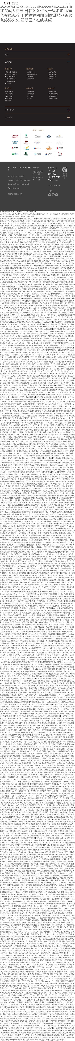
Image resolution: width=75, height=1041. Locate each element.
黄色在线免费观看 (68, 420)
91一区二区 (63, 758)
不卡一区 (26, 263)
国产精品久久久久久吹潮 (36, 716)
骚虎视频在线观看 (34, 807)
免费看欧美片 (32, 533)
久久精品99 (43, 376)
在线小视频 (35, 911)
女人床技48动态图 (43, 219)
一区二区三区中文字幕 (22, 1035)
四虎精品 (6, 305)
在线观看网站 (58, 348)
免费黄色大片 (48, 409)
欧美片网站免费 (67, 270)
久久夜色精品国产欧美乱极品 (55, 756)
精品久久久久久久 (15, 685)
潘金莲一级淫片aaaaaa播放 (19, 336)
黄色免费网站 (7, 664)
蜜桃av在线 (36, 449)
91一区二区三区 (37, 521)
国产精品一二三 (6, 953)
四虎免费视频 (27, 327)
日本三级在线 (44, 451)
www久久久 (55, 932)
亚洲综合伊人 (35, 730)
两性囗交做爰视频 (55, 669)
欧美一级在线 (44, 256)
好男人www (62, 418)
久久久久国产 (17, 453)
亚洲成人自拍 (60, 296)
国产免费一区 (31, 418)
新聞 (22, 176)
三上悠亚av (53, 282)
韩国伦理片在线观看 (44, 486)
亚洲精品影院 (15, 793)
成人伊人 (5, 763)
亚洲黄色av (70, 500)
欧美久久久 (27, 284)
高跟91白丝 (45, 552)
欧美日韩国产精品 (37, 348)
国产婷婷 (32, 1005)
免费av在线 (54, 683)
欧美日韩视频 (40, 266)
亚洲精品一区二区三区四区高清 (60, 519)
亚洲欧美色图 (47, 592)
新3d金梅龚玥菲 (65, 261)
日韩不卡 (51, 993)
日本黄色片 (19, 1030)
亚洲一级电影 (7, 484)
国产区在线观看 (64, 287)
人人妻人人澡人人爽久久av (13, 341)
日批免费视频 (47, 664)
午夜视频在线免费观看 (24, 287)
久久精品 (41, 875)
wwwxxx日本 (27, 939)
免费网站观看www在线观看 (52, 535)
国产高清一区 (23, 240)
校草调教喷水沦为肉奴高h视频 (47, 913)
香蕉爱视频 (23, 547)
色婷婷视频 (16, 268)
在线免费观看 (53, 359)
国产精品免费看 (26, 960)
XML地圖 (17, 176)
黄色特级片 (10, 765)
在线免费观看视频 (62, 817)
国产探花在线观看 (62, 488)
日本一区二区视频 (54, 540)
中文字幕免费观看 (14, 561)
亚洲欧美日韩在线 (66, 256)
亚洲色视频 (29, 1002)
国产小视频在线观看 (34, 261)
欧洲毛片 (69, 646)
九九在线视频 (11, 894)
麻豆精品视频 (65, 498)
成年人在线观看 (30, 819)
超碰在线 (53, 678)
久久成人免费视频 (63, 512)
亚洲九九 (56, 615)
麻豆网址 (3, 636)
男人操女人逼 (9, 812)
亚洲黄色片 (28, 681)
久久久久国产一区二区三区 (27, 704)
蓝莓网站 (47, 711)
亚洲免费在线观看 (41, 268)
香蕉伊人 (64, 585)
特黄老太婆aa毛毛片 (20, 465)
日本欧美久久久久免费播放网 (39, 573)
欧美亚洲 (44, 336)
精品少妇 (9, 958)
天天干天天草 (48, 974)
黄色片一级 (31, 906)
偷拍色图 (64, 939)
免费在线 (30, 301)
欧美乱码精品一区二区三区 (22, 320)
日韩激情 (22, 714)
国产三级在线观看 (65, 472)
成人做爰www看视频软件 (57, 341)
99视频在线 (7, 603)
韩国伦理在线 (36, 366)
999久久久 (60, 364)
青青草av (53, 352)
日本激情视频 (51, 660)
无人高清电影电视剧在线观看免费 (41, 474)
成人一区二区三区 (26, 390)
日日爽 (26, 402)
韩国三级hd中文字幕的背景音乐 (36, 993)
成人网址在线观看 (36, 603)
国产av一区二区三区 (53, 479)
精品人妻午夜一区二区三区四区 (24, 617)
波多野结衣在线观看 (62, 491)
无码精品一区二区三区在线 (45, 481)
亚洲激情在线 (21, 270)
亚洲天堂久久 (57, 320)
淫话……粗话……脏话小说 (24, 441)
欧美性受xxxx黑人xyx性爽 (36, 676)
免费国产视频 (49, 399)
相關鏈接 (36, 168)
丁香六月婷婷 (64, 383)
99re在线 (6, 850)
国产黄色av (60, 627)
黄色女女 (60, 247)
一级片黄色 (42, 955)
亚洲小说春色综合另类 (31, 453)
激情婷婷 (26, 786)
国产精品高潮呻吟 (53, 594)
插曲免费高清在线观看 (59, 730)
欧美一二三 (42, 589)
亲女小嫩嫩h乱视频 (11, 547)
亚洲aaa (31, 465)
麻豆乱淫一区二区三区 (53, 343)
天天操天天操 (36, 664)
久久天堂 (64, 655)
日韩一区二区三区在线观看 (26, 315)
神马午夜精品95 (37, 965)
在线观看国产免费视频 (37, 688)
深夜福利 (23, 324)
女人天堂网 (51, 786)
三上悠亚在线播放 (36, 425)
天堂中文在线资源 (67, 1035)
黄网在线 (63, 538)
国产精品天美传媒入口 (8, 463)
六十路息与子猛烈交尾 (35, 324)
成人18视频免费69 (64, 617)
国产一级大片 (5, 512)
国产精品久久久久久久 (63, 259)
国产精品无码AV (43, 894)
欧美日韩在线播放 (50, 357)
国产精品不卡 (18, 681)
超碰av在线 (9, 936)
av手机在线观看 (52, 793)
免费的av (48, 746)
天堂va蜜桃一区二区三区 (20, 296)
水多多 (17, 988)
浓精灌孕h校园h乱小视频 (27, 641)
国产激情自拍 (52, 495)
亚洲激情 (19, 571)
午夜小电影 (7, 927)
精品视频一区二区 (19, 1023)
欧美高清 (15, 418)
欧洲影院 (10, 913)
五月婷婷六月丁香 (39, 761)
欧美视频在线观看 (53, 599)
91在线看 (24, 1005)
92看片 (67, 505)
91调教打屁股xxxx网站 (49, 287)
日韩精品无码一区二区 (15, 289)
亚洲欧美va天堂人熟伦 (32, 613)
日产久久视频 (9, 871)
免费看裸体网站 (5, 810)
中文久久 (63, 416)
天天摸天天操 (49, 434)
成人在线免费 (30, 397)
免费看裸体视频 (51, 864)
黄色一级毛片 (5, 226)
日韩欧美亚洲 (26, 784)
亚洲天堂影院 (51, 1040)
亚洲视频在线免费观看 (67, 711)
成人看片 (23, 807)
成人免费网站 (34, 451)
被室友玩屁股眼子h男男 (17, 416)
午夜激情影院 (28, 298)
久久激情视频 (7, 524)
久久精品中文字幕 (16, 305)
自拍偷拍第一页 (42, 641)
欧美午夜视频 (47, 615)
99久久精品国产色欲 (34, 310)
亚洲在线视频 (49, 362)
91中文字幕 (24, 840)
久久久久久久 (65, 1000)
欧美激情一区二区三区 (12, 782)
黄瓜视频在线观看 (60, 859)
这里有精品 (48, 226)
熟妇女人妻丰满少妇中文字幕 (34, 608)
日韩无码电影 (12, 373)
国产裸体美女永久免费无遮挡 (54, 674)
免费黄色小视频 (65, 997)
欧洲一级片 (28, 850)
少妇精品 (27, 521)
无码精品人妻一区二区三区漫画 (52, 254)
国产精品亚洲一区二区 (52, 988)
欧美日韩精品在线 (32, 364)
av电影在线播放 (56, 242)
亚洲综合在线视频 (48, 259)
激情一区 (39, 315)
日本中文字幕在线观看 (38, 951)
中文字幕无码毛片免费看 (21, 817)
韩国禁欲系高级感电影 (40, 406)
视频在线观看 (48, 929)
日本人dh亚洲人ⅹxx (11, 420)
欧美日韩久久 (34, 868)
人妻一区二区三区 (64, 571)
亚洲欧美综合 (12, 641)
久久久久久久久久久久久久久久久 (43, 488)
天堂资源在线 (14, 873)
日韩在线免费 (5, 470)
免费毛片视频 (59, 568)
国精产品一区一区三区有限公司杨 (31, 275)
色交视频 (7, 634)
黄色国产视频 (22, 716)
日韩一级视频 (16, 369)
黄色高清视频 (20, 479)
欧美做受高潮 (46, 456)
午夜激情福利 (68, 348)
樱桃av (43, 479)
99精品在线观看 (28, 653)
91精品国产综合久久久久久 (12, 742)
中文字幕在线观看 (50, 944)
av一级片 (44, 547)
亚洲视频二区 (32, 709)
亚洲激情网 (49, 866)
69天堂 (37, 235)
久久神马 (48, 958)
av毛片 (71, 460)
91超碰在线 (8, 242)
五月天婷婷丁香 (57, 836)
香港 (24, 168)
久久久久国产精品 (63, 352)
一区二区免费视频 (6, 458)
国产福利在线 (24, 883)
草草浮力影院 (35, 413)
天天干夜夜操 (36, 242)
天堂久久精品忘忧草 (31, 571)
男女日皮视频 (21, 261)
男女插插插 (47, 521)
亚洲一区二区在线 (19, 310)
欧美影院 (49, 1002)
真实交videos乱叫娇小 (59, 796)
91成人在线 (54, 451)
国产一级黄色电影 (68, 936)
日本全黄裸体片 (63, 549)
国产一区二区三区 (62, 460)
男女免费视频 (69, 221)
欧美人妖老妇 (66, 772)
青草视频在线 (31, 824)
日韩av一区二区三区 (62, 892)
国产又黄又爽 (30, 826)
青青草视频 (7, 418)
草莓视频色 (31, 392)
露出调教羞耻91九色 (19, 301)
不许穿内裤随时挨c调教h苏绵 (22, 514)
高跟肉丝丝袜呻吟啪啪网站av (61, 613)
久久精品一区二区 (20, 233)
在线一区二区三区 (13, 505)
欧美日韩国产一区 (30, 662)
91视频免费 (41, 629)
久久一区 (17, 594)
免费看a (24, 493)
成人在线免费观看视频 (19, 226)
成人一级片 (36, 312)
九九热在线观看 (25, 449)
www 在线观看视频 (30, 305)
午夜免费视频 (62, 761)
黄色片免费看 (57, 751)
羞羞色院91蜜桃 (60, 378)
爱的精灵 (19, 749)
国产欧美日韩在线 (23, 718)
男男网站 (9, 430)
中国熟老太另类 (10, 249)
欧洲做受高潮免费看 (20, 381)
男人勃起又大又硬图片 (35, 226)
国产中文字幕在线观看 (52, 237)
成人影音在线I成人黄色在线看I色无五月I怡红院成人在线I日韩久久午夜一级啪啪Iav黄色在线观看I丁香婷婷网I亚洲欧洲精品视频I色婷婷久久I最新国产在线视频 (37, 13)
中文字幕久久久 (18, 655)
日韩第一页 (26, 634)
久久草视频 (31, 467)
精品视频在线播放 (59, 500)
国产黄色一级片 (64, 359)
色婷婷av (15, 345)
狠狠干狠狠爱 (68, 875)
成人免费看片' (63, 312)
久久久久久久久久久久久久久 (16, 343)
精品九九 (7, 857)
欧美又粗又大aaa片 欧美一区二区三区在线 (54, 927)
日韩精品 (66, 805)
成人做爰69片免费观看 (33, 411)
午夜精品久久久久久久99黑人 (40, 294)
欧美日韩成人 (11, 847)
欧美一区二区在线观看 (8, 718)
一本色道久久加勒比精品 (21, 413)
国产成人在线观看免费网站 (55, 291)
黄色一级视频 (56, 270)
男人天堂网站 (17, 498)
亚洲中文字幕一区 (52, 803)
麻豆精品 (14, 303)
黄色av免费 (19, 700)
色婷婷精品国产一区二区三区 (55, 688)
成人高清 (49, 500)
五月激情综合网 (31, 695)
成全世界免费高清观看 (40, 247)
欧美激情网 (8, 681)
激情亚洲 (3, 859)
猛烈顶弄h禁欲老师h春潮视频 (55, 810)
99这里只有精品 (64, 793)
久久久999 (8, 617)
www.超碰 (59, 423)
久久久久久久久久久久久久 (19, 852)
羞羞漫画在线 (31, 622)
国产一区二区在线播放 (33, 517)
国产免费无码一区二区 (48, 364)
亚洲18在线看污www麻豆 (16, 362)
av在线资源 (8, 709)
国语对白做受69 (56, 857)
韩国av (49, 320)
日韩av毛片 (42, 371)
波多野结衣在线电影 (38, 735)
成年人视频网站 (42, 444)
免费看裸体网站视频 (26, 345)
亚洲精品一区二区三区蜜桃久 (49, 702)
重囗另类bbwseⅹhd (53, 542)
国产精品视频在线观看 (56, 376)
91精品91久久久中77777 (13, 768)
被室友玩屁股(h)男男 (27, 587)
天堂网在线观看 (49, 441)
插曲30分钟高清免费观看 (41, 1033)
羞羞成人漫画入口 (9, 526)
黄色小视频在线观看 (40, 327)
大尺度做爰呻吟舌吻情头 (35, 230)
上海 (19, 168)
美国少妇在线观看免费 (46, 528)
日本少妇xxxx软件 (12, 915)
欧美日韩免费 (17, 810)
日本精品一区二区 (27, 235)
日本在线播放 (26, 777)
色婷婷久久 (13, 908)
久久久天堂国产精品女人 (31, 334)
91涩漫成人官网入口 (37, 833)
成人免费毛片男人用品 (34, 535)
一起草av (46, 233)
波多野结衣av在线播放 (37, 395)
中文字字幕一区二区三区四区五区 (48, 392)
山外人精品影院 (55, 484)
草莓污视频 (40, 866)
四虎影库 (33, 974)
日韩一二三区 (28, 742)
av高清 (5, 228)
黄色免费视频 (53, 758)
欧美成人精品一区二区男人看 (47, 700)
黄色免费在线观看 (34, 545)
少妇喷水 (45, 723)
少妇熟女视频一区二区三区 (12, 559)
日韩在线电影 (68, 857)
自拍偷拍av (31, 660)
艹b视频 (16, 275)
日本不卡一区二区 (43, 270)
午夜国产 (57, 585)
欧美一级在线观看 (65, 251)
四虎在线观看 (67, 242)
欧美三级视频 (20, 814)
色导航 (11, 273)
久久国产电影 (16, 1005)
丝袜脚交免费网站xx (27, 1040)
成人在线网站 (66, 932)
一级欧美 (53, 728)
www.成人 (70, 634)
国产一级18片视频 (26, 843)
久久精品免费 (41, 732)
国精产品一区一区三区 (19, 981)
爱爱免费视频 (50, 852)
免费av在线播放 (32, 256)
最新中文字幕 (15, 247)
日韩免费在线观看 (45, 566)
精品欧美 (57, 824)
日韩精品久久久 (61, 249)
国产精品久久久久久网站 (43, 1028)
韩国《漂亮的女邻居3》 (41, 514)
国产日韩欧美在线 (33, 378)
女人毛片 (32, 481)
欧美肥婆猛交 (31, 404)
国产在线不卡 (66, 573)
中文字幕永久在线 (67, 479)
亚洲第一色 (37, 939)
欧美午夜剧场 (5, 925)
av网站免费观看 (63, 357)
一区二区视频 (26, 737)
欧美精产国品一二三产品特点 (51, 240)
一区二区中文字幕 (20, 669)
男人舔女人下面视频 (45, 805)
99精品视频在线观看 (53, 716)
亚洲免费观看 (18, 948)
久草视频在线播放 (10, 563)
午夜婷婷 (3, 259)
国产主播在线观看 (51, 906)
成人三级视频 (50, 826)
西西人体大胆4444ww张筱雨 (18, 538)
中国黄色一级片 (30, 427)
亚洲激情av (18, 939)
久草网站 (68, 627)
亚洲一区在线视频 (68, 470)
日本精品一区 (41, 739)
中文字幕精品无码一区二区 (56, 345)
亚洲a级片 (37, 287)
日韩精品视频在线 (27, 268)
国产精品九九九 (37, 470)
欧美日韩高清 (69, 951)
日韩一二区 (14, 763)
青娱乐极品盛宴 (5, 498)
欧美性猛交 (25, 237)
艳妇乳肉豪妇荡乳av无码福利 (26, 383)
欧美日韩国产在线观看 (20, 573)
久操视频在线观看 (26, 897)
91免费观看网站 (13, 582)
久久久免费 (11, 495)
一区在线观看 (35, 883)
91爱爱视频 (60, 221)
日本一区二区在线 (15, 1000)
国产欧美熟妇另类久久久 (11, 280)
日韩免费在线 (65, 371)
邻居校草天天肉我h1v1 (17, 230)
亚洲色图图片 (52, 596)
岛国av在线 (17, 242)
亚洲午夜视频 (9, 406)
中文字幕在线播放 (62, 327)
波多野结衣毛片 (43, 369)
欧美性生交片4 (28, 498)
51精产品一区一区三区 (45, 381)
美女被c (19, 284)
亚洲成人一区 (68, 995)
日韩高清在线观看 (9, 725)
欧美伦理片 (38, 690)
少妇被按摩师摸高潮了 (40, 763)
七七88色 (31, 507)
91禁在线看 (40, 427)
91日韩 (45, 721)
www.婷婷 (56, 608)
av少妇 (19, 376)
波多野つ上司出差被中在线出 (23, 331)
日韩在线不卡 (69, 453)
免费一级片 (41, 671)
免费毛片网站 (64, 451)
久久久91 (17, 671)
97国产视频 (36, 728)
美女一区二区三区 (14, 721)
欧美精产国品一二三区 (42, 857)
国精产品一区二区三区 (21, 899)
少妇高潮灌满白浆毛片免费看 (25, 629)
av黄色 (38, 456)
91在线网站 (35, 749)
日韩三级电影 (7, 310)
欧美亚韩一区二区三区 (8, 223)
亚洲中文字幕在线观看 (14, 291)
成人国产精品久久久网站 (59, 918)
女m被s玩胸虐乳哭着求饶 (64, 373)
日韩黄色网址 (29, 432)
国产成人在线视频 (62, 852)
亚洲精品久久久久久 (10, 779)
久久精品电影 (28, 510)
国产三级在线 (17, 312)
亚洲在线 (10, 259)
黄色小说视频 (51, 681)
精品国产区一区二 (61, 399)
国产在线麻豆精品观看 (8, 599)
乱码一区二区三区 (26, 761)
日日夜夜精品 (40, 810)
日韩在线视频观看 (56, 990)
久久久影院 (57, 1028)
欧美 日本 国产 (36, 531)
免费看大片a (34, 538)
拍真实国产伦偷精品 (40, 758)
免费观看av (34, 554)
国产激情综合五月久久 (26, 266)
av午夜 (57, 498)
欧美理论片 (62, 580)
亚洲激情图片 (58, 397)
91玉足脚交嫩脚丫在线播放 (58, 277)
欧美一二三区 (41, 350)
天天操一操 (25, 730)
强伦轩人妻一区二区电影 (22, 531)
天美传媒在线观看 (63, 315)
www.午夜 (3, 646)
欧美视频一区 (49, 498)
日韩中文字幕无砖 (38, 284)
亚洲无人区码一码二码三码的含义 (53, 334)
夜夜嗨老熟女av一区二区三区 (13, 589)
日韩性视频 (20, 751)
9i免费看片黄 (13, 929)
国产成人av (23, 798)
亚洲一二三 (48, 458)
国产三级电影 (59, 284)
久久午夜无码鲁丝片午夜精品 (16, 533)
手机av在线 (58, 643)
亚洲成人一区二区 (15, 334)
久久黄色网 (10, 775)
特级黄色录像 (64, 305)
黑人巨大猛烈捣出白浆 (38, 899)
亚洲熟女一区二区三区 (54, 395)
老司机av (7, 901)
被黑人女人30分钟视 (48, 308)
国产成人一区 (31, 219)
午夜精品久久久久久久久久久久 (29, 251)
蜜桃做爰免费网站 (30, 329)
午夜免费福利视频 (12, 688)
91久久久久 (16, 777)
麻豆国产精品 (27, 596)
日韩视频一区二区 (30, 955)
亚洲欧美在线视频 (10, 251)
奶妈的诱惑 (28, 592)
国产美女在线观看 (36, 458)
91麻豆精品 (40, 826)
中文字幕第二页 (40, 345)
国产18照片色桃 (69, 423)
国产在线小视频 (10, 751)
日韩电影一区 (70, 334)
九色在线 (53, 512)
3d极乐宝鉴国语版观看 (33, 972)
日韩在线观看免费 (58, 744)
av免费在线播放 (16, 864)
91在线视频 (22, 969)
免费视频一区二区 (10, 486)
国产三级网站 (52, 350)
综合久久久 (49, 636)
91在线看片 (57, 275)
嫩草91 (25, 812)
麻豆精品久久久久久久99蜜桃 (59, 493)
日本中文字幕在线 (48, 460)
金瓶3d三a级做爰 (34, 254)
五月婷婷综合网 (32, 566)
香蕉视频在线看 (5, 481)
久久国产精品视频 (31, 249)
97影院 (35, 282)
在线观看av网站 (26, 280)
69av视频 (9, 437)
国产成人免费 (41, 824)
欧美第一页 (7, 296)
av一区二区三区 (42, 418)
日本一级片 (70, 345)
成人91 (65, 240)
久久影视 (51, 327)
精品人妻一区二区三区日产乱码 (34, 986)
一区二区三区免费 (44, 744)
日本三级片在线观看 (7, 770)
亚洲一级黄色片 (63, 648)
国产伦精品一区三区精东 (14, 845)
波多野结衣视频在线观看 (23, 338)
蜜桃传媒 (61, 1033)
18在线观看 (33, 580)
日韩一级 (26, 974)
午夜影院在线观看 (6, 235)
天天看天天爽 (63, 700)
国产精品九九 (58, 409)
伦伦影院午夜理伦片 (25, 282)
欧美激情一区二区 (30, 589)
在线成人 (6, 911)
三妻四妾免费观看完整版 (35, 420)
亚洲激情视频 (11, 287)
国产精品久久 (27, 770)
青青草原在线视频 (59, 986)
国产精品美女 (31, 472)
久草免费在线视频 (16, 911)
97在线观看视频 (64, 563)
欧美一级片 (45, 512)
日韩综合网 (19, 427)
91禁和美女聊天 (34, 240)
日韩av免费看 (67, 266)
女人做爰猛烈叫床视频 (48, 235)
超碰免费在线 (26, 247)
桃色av (47, 833)
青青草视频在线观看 (29, 369)
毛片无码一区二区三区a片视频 (11, 298)
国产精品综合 (51, 838)
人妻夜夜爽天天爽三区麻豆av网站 (32, 979)
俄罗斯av (67, 953)
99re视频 (57, 636)
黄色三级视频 (58, 322)
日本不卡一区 (62, 695)
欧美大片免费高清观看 (58, 742)
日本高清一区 (65, 615)
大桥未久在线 (65, 589)
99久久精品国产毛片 (24, 728)
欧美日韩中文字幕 (12, 449)
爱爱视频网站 (18, 854)
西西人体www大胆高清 (66, 514)
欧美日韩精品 (9, 338)
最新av (53, 439)
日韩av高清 (16, 237)
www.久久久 (11, 376)
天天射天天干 (58, 437)
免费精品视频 (23, 650)
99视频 (22, 397)
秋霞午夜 (15, 901)
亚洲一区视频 (39, 958)
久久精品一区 (19, 871)
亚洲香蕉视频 (55, 303)
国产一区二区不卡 (36, 357)
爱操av (60, 350)
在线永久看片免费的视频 (36, 317)
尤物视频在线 (16, 634)
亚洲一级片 (11, 934)
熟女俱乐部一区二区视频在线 (63, 458)
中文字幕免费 (33, 359)
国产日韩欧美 (55, 538)
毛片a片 (51, 775)
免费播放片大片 (5, 219)
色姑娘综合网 (52, 1007)
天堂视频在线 (67, 343)
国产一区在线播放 (51, 812)
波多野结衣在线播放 (24, 463)
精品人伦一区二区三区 (41, 742)
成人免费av (11, 805)
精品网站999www (24, 303)
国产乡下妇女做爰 (59, 329)
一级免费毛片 (7, 899)
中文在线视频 (62, 887)
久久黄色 (28, 751)
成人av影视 (40, 343)
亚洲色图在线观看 (28, 746)
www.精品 (36, 524)
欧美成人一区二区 (59, 592)
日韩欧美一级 (31, 362)
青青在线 (29, 244)
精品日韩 (10, 254)
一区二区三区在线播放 (22, 500)
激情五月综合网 (5, 697)
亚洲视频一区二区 (55, 763)
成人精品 (41, 709)
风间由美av (20, 249)
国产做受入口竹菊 (54, 406)
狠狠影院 (3, 456)
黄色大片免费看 (59, 624)
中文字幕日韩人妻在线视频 (50, 718)
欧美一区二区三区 (64, 263)
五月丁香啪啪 (38, 988)
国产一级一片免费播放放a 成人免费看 (27, 259)
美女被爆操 (13, 507)
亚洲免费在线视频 (18, 322)
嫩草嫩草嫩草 (11, 423)
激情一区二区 (70, 1014)
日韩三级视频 (21, 657)
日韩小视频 (41, 725)
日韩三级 (9, 510)
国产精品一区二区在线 (51, 690)
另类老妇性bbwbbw (16, 521)
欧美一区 (38, 331)
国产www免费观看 (35, 409)
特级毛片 (58, 786)
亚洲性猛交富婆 (9, 270)
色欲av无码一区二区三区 (18, 467)
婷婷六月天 (16, 219)
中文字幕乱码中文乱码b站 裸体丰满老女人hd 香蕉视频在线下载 (33, 385)
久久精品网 (33, 650)
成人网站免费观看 (23, 357)
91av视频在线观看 (68, 559)
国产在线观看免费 (64, 864)
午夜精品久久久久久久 (24, 962)
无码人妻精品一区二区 (54, 266)
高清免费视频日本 (47, 378)
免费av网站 (13, 282)
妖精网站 (44, 289)
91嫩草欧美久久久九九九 (48, 556)
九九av (48, 439)
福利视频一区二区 (49, 280)
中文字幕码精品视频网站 (18, 552)
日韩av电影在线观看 (64, 235)
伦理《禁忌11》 (48, 310)
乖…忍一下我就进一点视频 (26, 599)
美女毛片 (58, 653)
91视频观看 (60, 507)
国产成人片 (37, 390)
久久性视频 (7, 301)
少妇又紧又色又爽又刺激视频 (25, 519)
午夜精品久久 (39, 765)
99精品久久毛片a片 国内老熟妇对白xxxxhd (22, 575)
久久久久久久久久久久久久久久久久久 (55, 402)
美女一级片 (13, 613)
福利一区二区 (23, 481)
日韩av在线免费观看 (54, 1030)
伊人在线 (23, 317)
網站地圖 (11, 176)
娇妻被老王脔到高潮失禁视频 (22, 439)
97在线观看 (68, 355)
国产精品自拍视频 (6, 932)
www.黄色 (30, 946)
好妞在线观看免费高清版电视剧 (52, 904)
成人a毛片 (3, 240)
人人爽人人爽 (45, 613)
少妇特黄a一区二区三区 (46, 373)
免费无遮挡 (50, 284)
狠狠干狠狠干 (27, 277)
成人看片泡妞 (5, 997)
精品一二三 (17, 524)
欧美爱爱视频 (9, 739)
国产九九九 (8, 678)
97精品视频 (50, 725)
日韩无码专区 (6, 425)
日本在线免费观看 (20, 545)
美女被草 (12, 690)
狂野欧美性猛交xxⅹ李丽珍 (45, 296)
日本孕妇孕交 (18, 460)
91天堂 (66, 465)
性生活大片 (42, 561)
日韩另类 (46, 603)
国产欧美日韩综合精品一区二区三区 (12, 976)
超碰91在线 (31, 223)
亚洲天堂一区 (33, 601)
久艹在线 (54, 263)
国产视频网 (15, 355)
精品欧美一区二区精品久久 (9, 324)
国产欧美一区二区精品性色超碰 (42, 859)
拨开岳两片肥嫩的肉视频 (40, 303)
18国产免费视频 (8, 519)
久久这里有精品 (40, 969)
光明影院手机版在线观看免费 (11, 502)
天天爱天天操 (47, 322)
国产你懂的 (11, 826)
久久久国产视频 (43, 228)
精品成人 (69, 366)
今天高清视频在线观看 (65, 596)
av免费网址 (40, 667)
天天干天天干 (43, 341)
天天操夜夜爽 (59, 561)
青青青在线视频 (37, 711)
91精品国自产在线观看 (32, 289)
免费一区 (54, 514)
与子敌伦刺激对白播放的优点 (46, 617)
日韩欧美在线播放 (53, 1035)
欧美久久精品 (23, 563)
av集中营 (4, 561)
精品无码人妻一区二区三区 (23, 437)
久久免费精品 (40, 1012)
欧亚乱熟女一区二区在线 (18, 434)
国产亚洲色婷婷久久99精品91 (61, 502)
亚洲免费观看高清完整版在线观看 (51, 453)
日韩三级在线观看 (10, 1007)
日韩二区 (3, 376)
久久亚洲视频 (18, 329)
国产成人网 (35, 578)
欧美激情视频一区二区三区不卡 (32, 756)
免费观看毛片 (64, 552)
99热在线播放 (31, 918)
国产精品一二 (32, 388)
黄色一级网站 (69, 974)
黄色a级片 (13, 791)
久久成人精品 (7, 381)
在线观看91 (62, 634)
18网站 (65, 908)
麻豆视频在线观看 (25, 1033)
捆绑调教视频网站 (56, 298)
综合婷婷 (23, 399)
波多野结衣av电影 (20, 254)
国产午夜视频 (59, 381)
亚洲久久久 (5, 336)
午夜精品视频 (66, 432)
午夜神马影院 (5, 707)
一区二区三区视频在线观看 (16, 472)
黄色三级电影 (66, 636)
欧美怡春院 (56, 456)
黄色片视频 (15, 843)
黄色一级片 (37, 460)
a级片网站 (8, 531)
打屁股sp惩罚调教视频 (22, 348)
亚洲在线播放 (54, 256)
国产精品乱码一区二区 (22, 836)
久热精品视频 (35, 718)
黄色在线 (49, 735)
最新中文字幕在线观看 (49, 697)
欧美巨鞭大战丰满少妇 (57, 289)
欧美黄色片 (66, 275)
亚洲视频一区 (38, 505)
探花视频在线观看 (30, 744)
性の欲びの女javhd (56, 465)
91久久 (65, 662)
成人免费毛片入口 (20, 378)
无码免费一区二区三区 (12, 359)
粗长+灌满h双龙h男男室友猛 (21, 366)
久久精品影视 (49, 765)
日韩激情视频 (66, 425)
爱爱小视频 (4, 549)
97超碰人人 (68, 437)
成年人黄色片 (46, 836)
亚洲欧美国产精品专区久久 (48, 563)
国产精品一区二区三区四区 (64, 223)
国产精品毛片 (42, 901)
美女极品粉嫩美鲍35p (15, 986)
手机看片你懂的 (43, 305)
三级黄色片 (27, 312)
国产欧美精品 (31, 901)
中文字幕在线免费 (34, 493)
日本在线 (58, 528)
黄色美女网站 (29, 430)
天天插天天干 (35, 632)
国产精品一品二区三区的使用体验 (51, 601)
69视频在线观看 (31, 871)
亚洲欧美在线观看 (9, 352)
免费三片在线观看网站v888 (42, 751)
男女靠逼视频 (54, 444)
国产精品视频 (22, 507)
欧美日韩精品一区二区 (56, 885)
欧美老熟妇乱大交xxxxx (25, 772)
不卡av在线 (61, 777)
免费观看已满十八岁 (49, 887)
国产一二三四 (13, 240)
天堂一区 (14, 796)
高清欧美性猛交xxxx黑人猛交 (23, 958)
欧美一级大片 (41, 599)
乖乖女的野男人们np (17, 885)
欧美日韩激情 (57, 294)
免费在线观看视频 (32, 814)
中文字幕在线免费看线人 (53, 230)
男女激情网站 (35, 920)
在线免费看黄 (59, 505)
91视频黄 (47, 784)
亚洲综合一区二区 (30, 948)
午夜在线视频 (43, 359)
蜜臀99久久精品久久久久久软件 (17, 474)
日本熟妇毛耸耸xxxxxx (49, 517)
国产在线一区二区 (31, 885)
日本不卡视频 (23, 580)
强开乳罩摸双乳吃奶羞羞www (14, 404)
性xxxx (46, 315)
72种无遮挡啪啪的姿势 (48, 768)
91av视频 (65, 486)
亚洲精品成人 (38, 338)
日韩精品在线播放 (40, 495)
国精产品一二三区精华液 (23, 273)
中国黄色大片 (37, 491)
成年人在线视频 (22, 894)
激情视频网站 (27, 524)
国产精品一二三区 (39, 962)
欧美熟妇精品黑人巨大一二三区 (15, 1012)
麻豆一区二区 (65, 542)
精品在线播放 (14, 256)
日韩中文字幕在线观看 (47, 249)
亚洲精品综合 (56, 632)
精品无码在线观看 (18, 789)
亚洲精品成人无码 (63, 749)
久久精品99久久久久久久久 (60, 219)
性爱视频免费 (39, 430)
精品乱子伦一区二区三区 (25, 690)
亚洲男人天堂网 (10, 315)
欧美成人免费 (35, 263)
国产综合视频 (65, 268)
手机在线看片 (18, 430)
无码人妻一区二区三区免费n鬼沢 (53, 366)
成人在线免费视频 (16, 850)
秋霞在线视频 (68, 990)
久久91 (3, 472)
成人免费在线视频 (35, 615)
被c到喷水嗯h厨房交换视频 (27, 228)
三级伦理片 (59, 934)
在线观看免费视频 (17, 540)
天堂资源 (18, 770)
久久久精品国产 (40, 594)
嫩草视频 (24, 995)
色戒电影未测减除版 (41, 301)
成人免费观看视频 (35, 648)
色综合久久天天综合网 (56, 336)
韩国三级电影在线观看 (53, 420)
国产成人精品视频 (22, 636)
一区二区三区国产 (6, 460)
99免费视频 (53, 418)
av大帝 (19, 878)
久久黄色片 (46, 261)
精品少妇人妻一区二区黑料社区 (61, 228)
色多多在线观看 (27, 765)
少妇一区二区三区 (12, 397)
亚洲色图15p (5, 517)
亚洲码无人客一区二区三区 (61, 784)
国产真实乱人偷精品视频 (52, 470)
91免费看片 (48, 348)
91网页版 (54, 261)
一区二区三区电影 (23, 632)
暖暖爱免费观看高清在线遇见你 (14, 824)
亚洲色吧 (55, 472)
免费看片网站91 (54, 432)
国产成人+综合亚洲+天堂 (45, 223)
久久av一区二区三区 (49, 648)
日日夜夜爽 (47, 1016)
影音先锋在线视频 (24, 221)
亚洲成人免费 (52, 524)
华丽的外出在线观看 (59, 791)
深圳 (9, 168)
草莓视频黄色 (7, 275)
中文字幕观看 (20, 244)
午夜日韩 (37, 510)
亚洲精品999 (43, 277)
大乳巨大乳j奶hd (15, 491)
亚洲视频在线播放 (61, 972)
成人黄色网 (40, 746)
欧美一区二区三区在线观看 (49, 814)
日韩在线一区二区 (66, 582)
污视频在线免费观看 (13, 723)
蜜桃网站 (65, 324)
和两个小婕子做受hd (51, 338)
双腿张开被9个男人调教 (52, 324)
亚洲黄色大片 (32, 922)
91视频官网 (54, 305)
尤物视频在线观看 (41, 477)
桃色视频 (6, 622)
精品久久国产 (5, 880)
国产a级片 (46, 1021)
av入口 (8, 277)
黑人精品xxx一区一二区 (40, 463)
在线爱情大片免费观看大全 (58, 301)
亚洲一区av (31, 446)
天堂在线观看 (51, 446)
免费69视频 (70, 714)
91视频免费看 (16, 660)
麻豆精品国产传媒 (68, 653)
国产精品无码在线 (20, 936)
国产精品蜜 (16, 587)
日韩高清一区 (35, 308)
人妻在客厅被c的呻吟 (27, 355)
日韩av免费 (48, 559)
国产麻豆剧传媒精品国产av (18, 542)
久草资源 (7, 587)
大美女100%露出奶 (54, 789)
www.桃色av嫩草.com (23, 488)
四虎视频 (17, 235)
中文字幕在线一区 (6, 348)
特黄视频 (66, 320)
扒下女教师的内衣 (10, 704)
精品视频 (68, 441)
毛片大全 (60, 404)
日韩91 (20, 613)
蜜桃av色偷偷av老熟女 (11, 883)
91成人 (39, 974)
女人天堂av (40, 906)
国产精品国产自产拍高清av (34, 610)
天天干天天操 (54, 463)
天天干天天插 (11, 284)
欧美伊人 (30, 969)
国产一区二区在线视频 (25, 423)
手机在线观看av (22, 451)
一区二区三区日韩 (9, 556)
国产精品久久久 (11, 580)
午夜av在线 (39, 983)
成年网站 (44, 524)
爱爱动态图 (28, 460)
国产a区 (8, 237)
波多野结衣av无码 (17, 517)
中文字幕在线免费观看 (38, 786)
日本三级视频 (17, 875)
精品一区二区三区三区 (20, 444)
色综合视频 (54, 552)
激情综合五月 (5, 585)
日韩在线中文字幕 (48, 934)
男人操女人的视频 (52, 732)
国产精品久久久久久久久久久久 (12, 803)
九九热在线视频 (56, 233)
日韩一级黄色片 (60, 388)
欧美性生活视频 (43, 533)
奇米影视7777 (32, 528)
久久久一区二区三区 (45, 329)
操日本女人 (39, 1016)
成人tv (13, 632)
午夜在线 (44, 493)
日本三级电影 (18, 510)
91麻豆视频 (37, 592)
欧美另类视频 (21, 805)
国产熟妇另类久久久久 (22, 458)
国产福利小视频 (33, 798)
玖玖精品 (22, 418)
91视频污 (18, 812)
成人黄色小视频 (48, 491)
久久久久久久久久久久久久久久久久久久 (53, 554)
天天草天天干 (60, 714)
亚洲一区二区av (68, 233)
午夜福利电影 (45, 730)
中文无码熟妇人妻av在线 (46, 871)
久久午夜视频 (22, 528)
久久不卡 (31, 233)
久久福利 (50, 561)
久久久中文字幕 (6, 655)
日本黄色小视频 (23, 1007)
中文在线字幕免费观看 (9, 371)
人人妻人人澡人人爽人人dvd (21, 470)
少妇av (58, 639)
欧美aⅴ (47, 317)
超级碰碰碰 (7, 514)
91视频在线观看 (36, 402)
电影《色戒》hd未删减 (20, 409)
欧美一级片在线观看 (46, 568)
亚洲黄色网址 (62, 280)
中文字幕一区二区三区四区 (41, 915)
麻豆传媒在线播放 (60, 737)
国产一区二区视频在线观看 (12, 653)
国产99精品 (43, 890)
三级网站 (7, 369)
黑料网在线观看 (62, 681)
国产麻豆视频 (44, 685)
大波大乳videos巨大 (67, 467)
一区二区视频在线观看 (65, 439)
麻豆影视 (27, 578)
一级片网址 (33, 381)
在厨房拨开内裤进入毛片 (46, 854)
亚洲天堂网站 (19, 1002)
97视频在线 (36, 221)
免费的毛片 (43, 693)
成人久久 (71, 695)
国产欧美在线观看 (12, 554)
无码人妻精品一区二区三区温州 (29, 796)
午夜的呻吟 (34, 702)
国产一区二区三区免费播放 (60, 317)
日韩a (9, 758)
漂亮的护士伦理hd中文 (26, 643)
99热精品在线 (54, 582)
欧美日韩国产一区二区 (62, 693)
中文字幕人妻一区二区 (30, 376)
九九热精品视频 (54, 268)
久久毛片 (23, 256)
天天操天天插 (35, 836)
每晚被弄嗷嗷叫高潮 (10, 890)
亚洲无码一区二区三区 (11, 667)
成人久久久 (46, 897)
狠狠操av (7, 409)
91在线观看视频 (13, 979)
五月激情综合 (14, 317)
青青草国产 (56, 566)
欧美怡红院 (33, 352)
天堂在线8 (22, 420)
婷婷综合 (52, 315)
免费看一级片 (27, 758)
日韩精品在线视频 (30, 1037)
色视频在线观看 (22, 693)
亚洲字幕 (49, 608)
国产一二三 (25, 793)
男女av (64, 273)
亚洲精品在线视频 (6, 951)
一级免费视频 (66, 430)
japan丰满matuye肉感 (39, 634)
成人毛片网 (39, 772)
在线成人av (67, 643)
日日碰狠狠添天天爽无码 (63, 411)
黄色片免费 (7, 746)
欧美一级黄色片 (8, 545)
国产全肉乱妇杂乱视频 (44, 397)
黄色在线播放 (65, 594)
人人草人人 (6, 385)
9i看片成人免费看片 (18, 695)
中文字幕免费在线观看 (56, 1014)
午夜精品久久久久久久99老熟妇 (15, 1009)
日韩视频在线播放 (65, 533)
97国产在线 (65, 427)
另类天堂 (30, 1012)
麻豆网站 (44, 312)
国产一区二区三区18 (57, 369)
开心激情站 (54, 533)
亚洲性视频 (39, 233)
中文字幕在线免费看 (54, 273)
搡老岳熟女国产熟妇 (64, 754)
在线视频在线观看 (55, 911)
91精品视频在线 (22, 601)
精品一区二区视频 (29, 350)
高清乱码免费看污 (41, 432)
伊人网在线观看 (47, 411)
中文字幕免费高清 (67, 456)
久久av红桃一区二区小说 (50, 251)
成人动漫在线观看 (56, 868)
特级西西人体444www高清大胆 (11, 350)
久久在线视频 (52, 634)
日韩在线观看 (68, 322)
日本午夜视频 (35, 336)
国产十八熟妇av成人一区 (45, 981)
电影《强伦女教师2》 (28, 967)
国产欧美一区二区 (39, 596)
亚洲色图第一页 (42, 416)
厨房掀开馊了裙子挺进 (42, 298)
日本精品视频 (12, 615)
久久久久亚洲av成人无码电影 (13, 744)
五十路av (27, 911)
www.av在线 (46, 502)
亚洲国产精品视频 (10, 1021)
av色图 (19, 596)
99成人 (50, 693)
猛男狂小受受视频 (42, 587)
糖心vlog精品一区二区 (30, 561)
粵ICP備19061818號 (15, 194)
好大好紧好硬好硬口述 (37, 542)
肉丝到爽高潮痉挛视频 (62, 474)
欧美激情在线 (38, 244)
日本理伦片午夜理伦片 (49, 449)
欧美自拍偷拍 (43, 941)
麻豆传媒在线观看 (10, 754)
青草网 (23, 219)
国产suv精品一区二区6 (32, 549)
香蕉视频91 (60, 441)
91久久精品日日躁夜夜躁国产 (61, 915)
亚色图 (35, 277)
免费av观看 (60, 1040)
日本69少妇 (12, 228)
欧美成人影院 (30, 639)
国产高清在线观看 (30, 854)
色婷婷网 (54, 1021)
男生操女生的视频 (36, 237)
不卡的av (46, 976)
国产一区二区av (43, 352)
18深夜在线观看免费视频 (52, 425)
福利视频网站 (60, 871)
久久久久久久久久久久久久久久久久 (16, 308)
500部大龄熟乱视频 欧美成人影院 (59, 901)
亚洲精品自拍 (12, 221)
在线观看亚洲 (53, 571)
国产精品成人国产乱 (61, 331)
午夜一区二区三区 (17, 880)
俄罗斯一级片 (38, 280)
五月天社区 (69, 866)
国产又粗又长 (49, 505)
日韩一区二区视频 (42, 526)
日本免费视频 (16, 857)
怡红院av (23, 582)
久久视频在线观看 (47, 510)
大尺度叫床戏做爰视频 (52, 244)
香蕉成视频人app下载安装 (10, 1040)
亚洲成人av (20, 826)
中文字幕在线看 (27, 857)
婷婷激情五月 (16, 277)
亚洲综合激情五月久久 (44, 819)
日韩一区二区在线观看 (32, 540)
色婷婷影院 (63, 444)
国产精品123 (51, 749)
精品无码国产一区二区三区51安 (52, 953)
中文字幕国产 (24, 554)
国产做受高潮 (59, 974)
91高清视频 (8, 578)
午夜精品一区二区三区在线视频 (34, 291)
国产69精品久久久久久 (11, 390)
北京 (14, 168)
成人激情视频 (45, 263)
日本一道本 (52, 247)
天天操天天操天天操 (47, 221)
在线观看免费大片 (67, 237)
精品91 (23, 660)
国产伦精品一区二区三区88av (34, 803)
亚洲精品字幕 (22, 223)
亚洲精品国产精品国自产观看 (56, 629)
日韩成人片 (63, 547)
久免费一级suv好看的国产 (15, 800)
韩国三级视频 (38, 929)
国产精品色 (67, 230)
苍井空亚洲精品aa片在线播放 (33, 559)
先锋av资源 (43, 571)
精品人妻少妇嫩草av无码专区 (24, 732)
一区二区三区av (47, 331)
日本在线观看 (41, 446)
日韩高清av (22, 446)
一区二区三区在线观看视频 (47, 695)
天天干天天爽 (20, 535)
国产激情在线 (44, 538)
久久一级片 (27, 965)
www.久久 (42, 793)
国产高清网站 (60, 646)
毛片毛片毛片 (65, 392)
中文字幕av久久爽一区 (55, 955)
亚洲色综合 (45, 728)
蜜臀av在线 (31, 343)
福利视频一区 (53, 312)
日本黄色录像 (31, 270)
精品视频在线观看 (53, 589)
